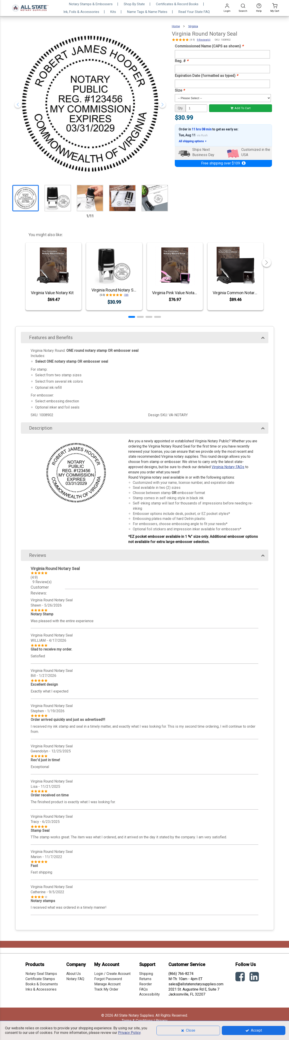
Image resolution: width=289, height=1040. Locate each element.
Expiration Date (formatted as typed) (206, 75)
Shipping (146, 973)
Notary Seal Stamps (41, 973)
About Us (73, 973)
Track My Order (106, 989)
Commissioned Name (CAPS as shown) (209, 46)
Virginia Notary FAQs (228, 467)
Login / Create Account (112, 973)
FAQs (143, 989)
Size (180, 90)
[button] (131, 317)
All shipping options (193, 141)
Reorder (145, 984)
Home (176, 26)
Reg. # (181, 61)
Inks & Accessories (41, 989)
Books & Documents (41, 984)
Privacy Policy (129, 1032)
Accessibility (149, 994)
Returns (145, 979)
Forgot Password (108, 979)
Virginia (193, 26)
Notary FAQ (75, 979)
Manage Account (107, 984)
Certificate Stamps (40, 979)
